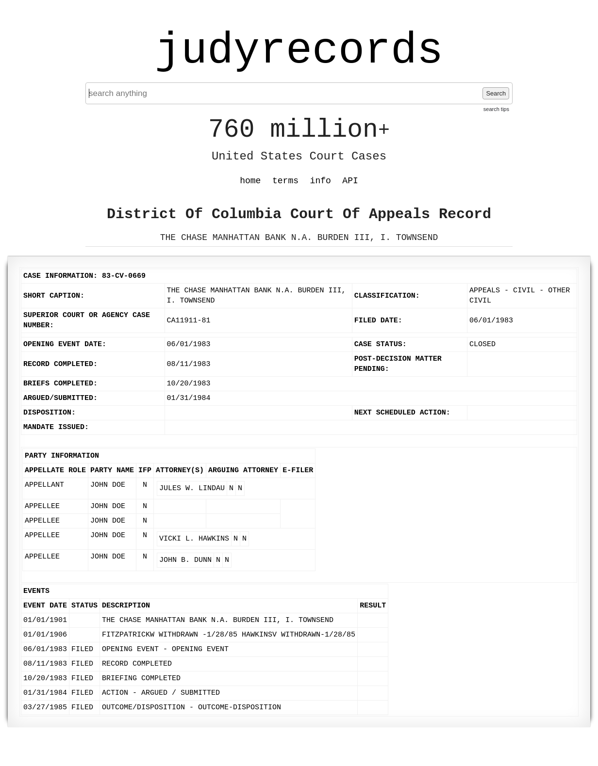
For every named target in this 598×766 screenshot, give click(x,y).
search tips (496, 109)
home (250, 181)
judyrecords (299, 51)
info (320, 181)
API (350, 181)
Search (496, 93)
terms (285, 181)
